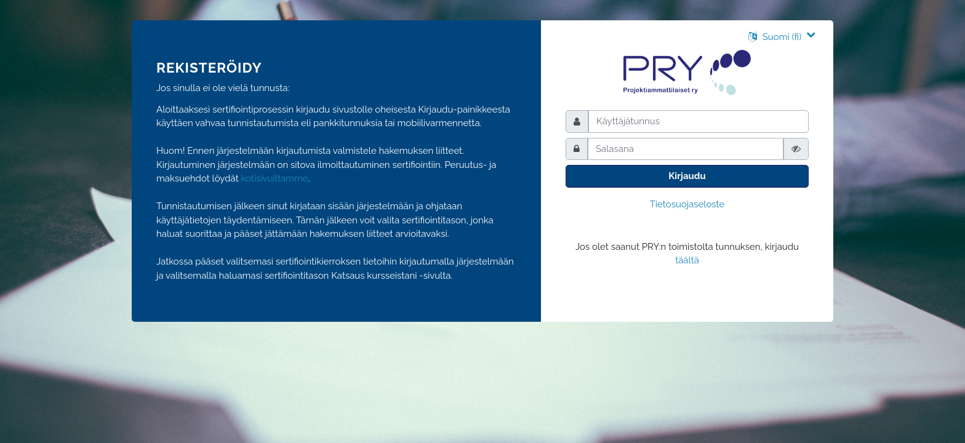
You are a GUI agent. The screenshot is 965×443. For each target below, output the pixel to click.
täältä (687, 260)
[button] (781, 36)
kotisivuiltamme (274, 178)
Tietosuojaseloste (687, 204)
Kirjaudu (686, 176)
